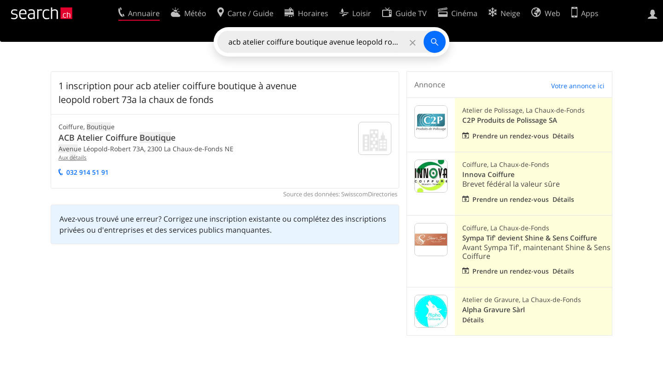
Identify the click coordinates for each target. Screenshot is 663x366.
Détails (563, 136)
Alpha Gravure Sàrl (493, 310)
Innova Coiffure (488, 174)
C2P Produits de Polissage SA (509, 120)
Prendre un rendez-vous (510, 136)
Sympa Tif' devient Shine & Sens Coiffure (529, 238)
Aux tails (72, 157)
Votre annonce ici (578, 85)
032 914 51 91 (87, 172)
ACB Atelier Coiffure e (116, 137)
